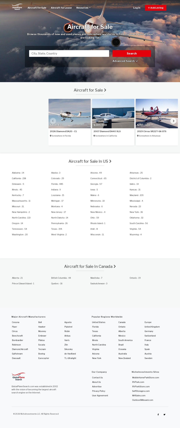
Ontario (122, 327)
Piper (14, 327)
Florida (95, 327)
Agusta (67, 322)
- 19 (135, 278)
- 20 (20, 234)
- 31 (135, 189)
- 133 (21, 217)
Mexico (122, 336)
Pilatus (41, 340)
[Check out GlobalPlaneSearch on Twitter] (164, 414)
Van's (66, 340)
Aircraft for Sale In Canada (90, 266)
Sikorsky (68, 349)
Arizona (95, 353)
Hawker (42, 327)
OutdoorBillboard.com (142, 400)
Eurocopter (43, 358)
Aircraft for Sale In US (90, 161)
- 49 (96, 173)
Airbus (67, 336)
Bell (40, 322)
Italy (147, 344)
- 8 (94, 229)
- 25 (136, 173)
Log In (136, 7)
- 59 (94, 217)
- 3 (55, 173)
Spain (147, 349)
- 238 (19, 178)
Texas (95, 331)
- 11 (21, 201)
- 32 (136, 217)
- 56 (139, 223)
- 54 (19, 229)
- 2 (140, 178)
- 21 (17, 278)
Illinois (95, 340)
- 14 (18, 173)
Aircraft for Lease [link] (61, 7)
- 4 (136, 201)
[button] (155, 7)
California (96, 336)
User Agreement (100, 395)
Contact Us (97, 377)
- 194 (56, 229)
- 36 (136, 212)
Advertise (97, 386)
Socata (41, 344)
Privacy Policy (98, 391)
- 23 (135, 206)
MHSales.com (139, 395)
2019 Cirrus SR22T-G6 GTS (151, 131)
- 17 (57, 201)
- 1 (97, 223)
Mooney (42, 331)
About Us (96, 382)
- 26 (59, 223)
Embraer (42, 336)
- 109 (136, 195)
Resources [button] (84, 7)
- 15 (57, 195)
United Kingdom (152, 327)
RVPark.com (138, 382)
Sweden (148, 358)
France (148, 340)
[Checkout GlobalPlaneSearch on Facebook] (158, 414)
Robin (67, 331)
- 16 (57, 283)
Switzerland (150, 336)
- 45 (17, 189)
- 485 (57, 184)
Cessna (15, 322)
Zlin (66, 344)
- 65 (98, 178)
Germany (149, 331)
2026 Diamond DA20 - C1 (63, 131)
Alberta (121, 331)
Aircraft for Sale (90, 90)
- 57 (96, 184)
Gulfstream (17, 353)
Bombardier (17, 340)
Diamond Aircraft (20, 349)
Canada (122, 322)
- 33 (97, 201)
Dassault (16, 358)
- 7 (18, 195)
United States (98, 322)
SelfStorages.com (141, 391)
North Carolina (99, 344)
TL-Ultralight (70, 358)
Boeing (41, 353)
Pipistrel (68, 327)
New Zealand (124, 358)
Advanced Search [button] (125, 61)
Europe (148, 322)
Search (132, 53)
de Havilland (70, 353)
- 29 (57, 178)
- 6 (94, 195)
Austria (148, 353)
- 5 (18, 184)
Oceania (122, 349)
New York (96, 358)
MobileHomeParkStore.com (145, 377)
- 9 (56, 189)
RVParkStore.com (141, 386)
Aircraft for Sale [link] (37, 7)
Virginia (95, 349)
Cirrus (15, 331)
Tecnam (42, 349)
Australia (122, 353)
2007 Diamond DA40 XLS (107, 131)
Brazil (121, 344)
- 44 (61, 278)
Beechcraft (17, 336)
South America (125, 340)
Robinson (16, 344)
